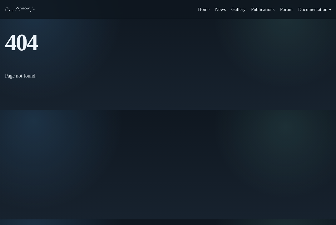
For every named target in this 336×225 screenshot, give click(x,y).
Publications (262, 9)
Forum (286, 9)
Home (204, 9)
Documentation (313, 9)
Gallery (238, 9)
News (220, 9)
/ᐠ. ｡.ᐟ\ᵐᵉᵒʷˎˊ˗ (20, 9)
